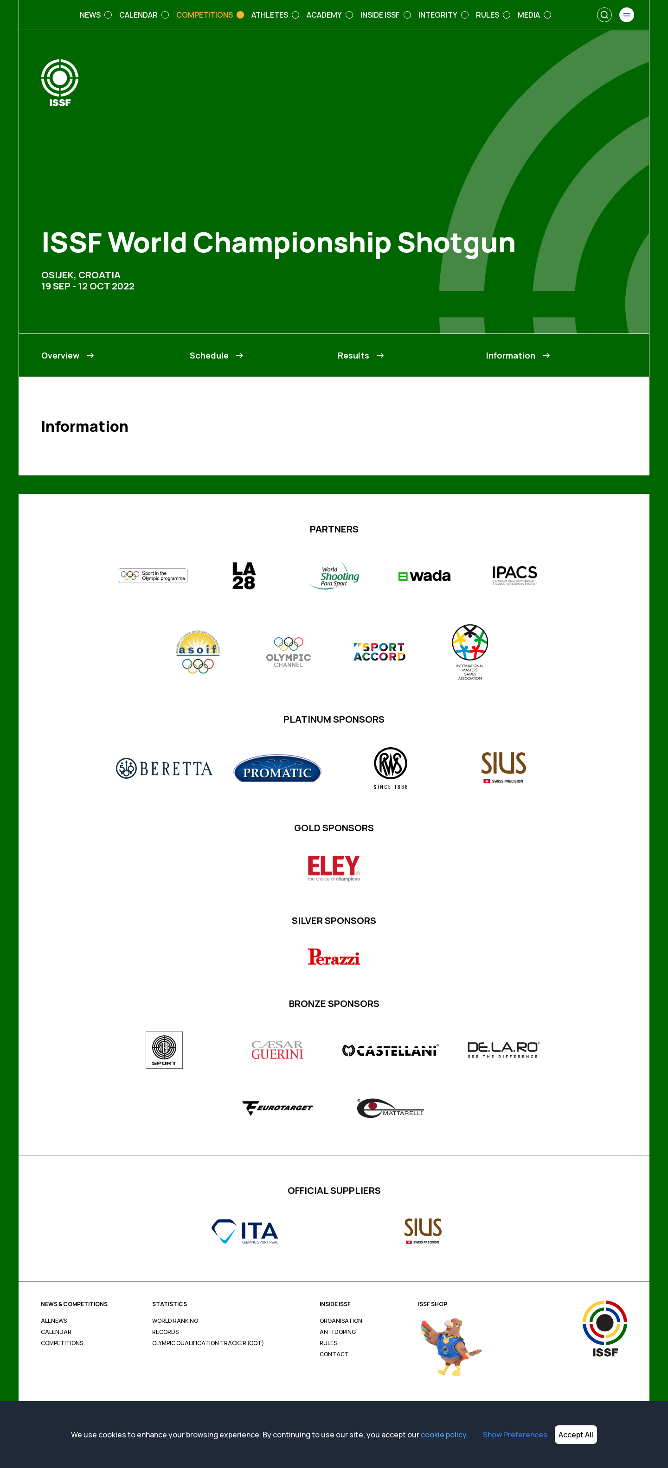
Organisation (341, 1321)
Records (165, 1332)
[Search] (604, 14)
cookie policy (443, 1435)
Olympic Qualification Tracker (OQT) (208, 1343)
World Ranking (175, 1321)
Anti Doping (338, 1332)
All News (54, 1321)
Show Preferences (515, 1435)
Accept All (576, 1435)
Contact (334, 1354)
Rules (328, 1343)
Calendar (56, 1332)
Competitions (62, 1343)
